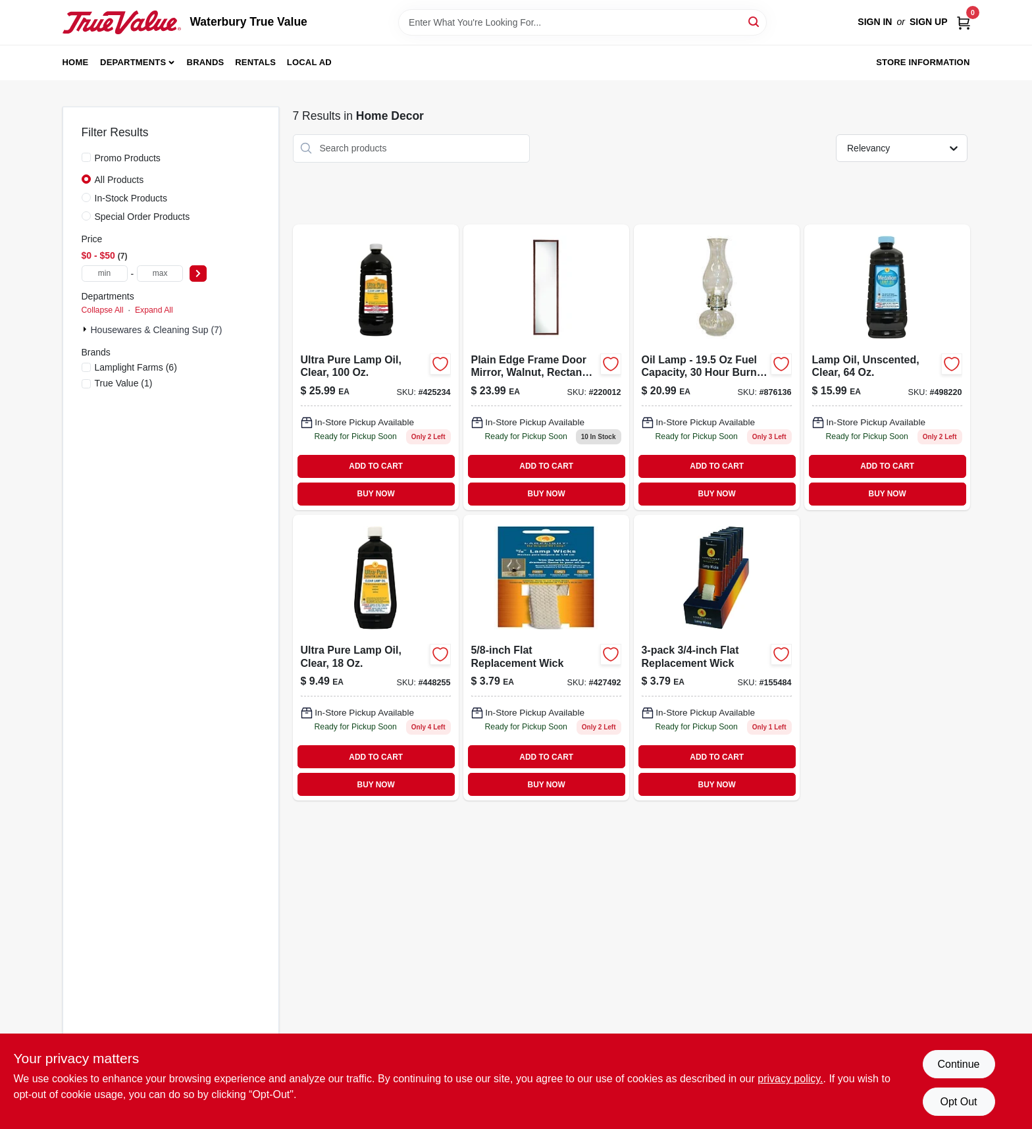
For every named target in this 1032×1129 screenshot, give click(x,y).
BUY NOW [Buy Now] (376, 493)
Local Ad (309, 62)
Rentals (255, 62)
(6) (136, 367)
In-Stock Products (131, 198)
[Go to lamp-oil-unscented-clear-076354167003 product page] (887, 367)
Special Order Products (142, 216)
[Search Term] (582, 22)
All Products (119, 179)
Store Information (922, 62)
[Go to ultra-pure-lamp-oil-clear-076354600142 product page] (376, 658)
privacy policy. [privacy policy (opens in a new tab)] (790, 1078)
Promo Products (128, 158)
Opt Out (958, 1101)
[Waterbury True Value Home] (122, 22)
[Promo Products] (86, 157)
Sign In (875, 21)
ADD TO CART (376, 466)
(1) (124, 383)
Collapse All (103, 310)
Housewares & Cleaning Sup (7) (156, 330)
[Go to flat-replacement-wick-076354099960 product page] (717, 658)
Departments (133, 62)
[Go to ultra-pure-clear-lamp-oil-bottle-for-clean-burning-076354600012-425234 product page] (376, 367)
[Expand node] (86, 329)
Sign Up (929, 21)
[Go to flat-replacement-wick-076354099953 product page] (546, 658)
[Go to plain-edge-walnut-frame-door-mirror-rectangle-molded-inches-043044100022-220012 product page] (546, 367)
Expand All (154, 310)
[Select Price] (198, 273)
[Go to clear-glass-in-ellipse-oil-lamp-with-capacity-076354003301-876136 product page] (717, 367)
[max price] (160, 273)
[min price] (105, 273)
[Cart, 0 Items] (963, 22)
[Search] (754, 21)
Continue (958, 1064)
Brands (205, 62)
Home (76, 62)
